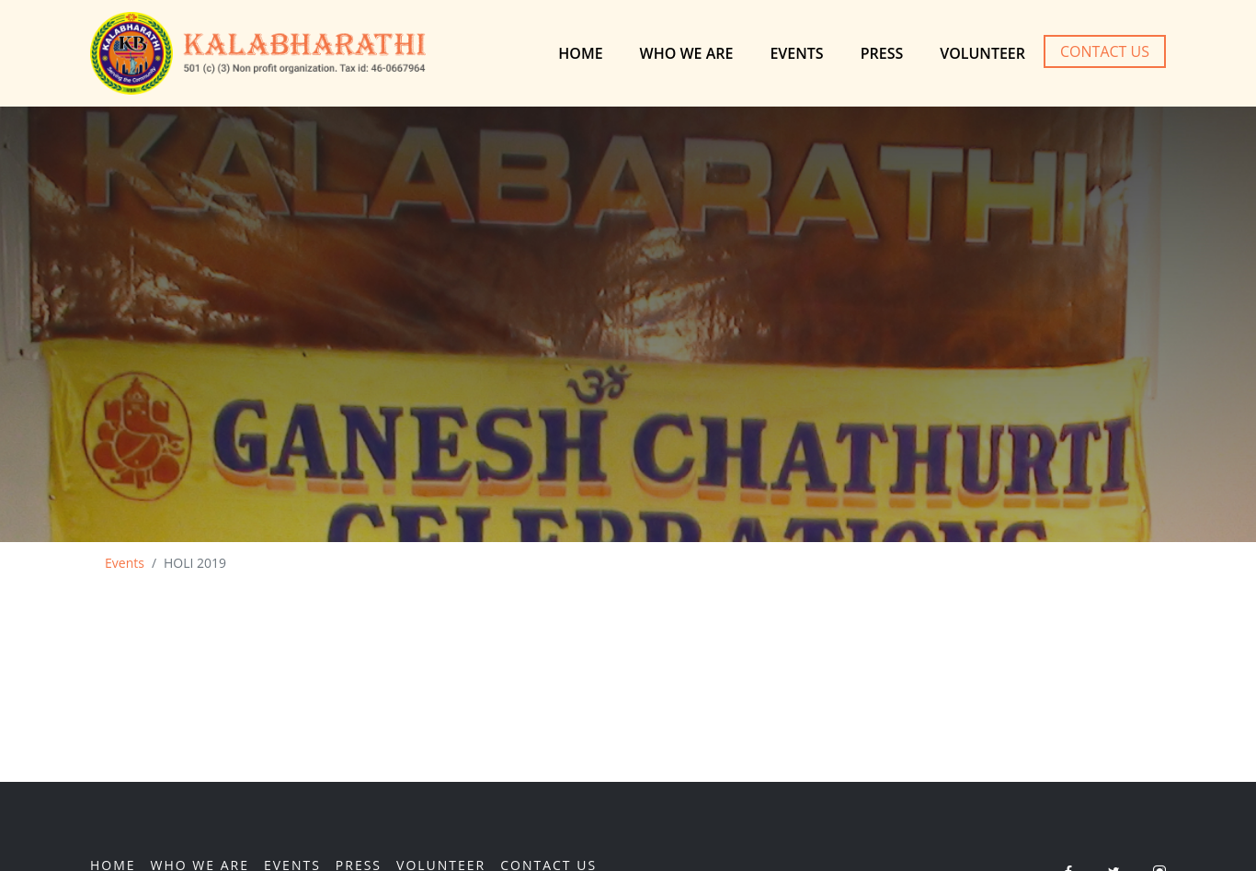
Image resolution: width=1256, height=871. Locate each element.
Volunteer (982, 53)
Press (882, 53)
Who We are (687, 53)
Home (580, 53)
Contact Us (1104, 51)
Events (796, 53)
